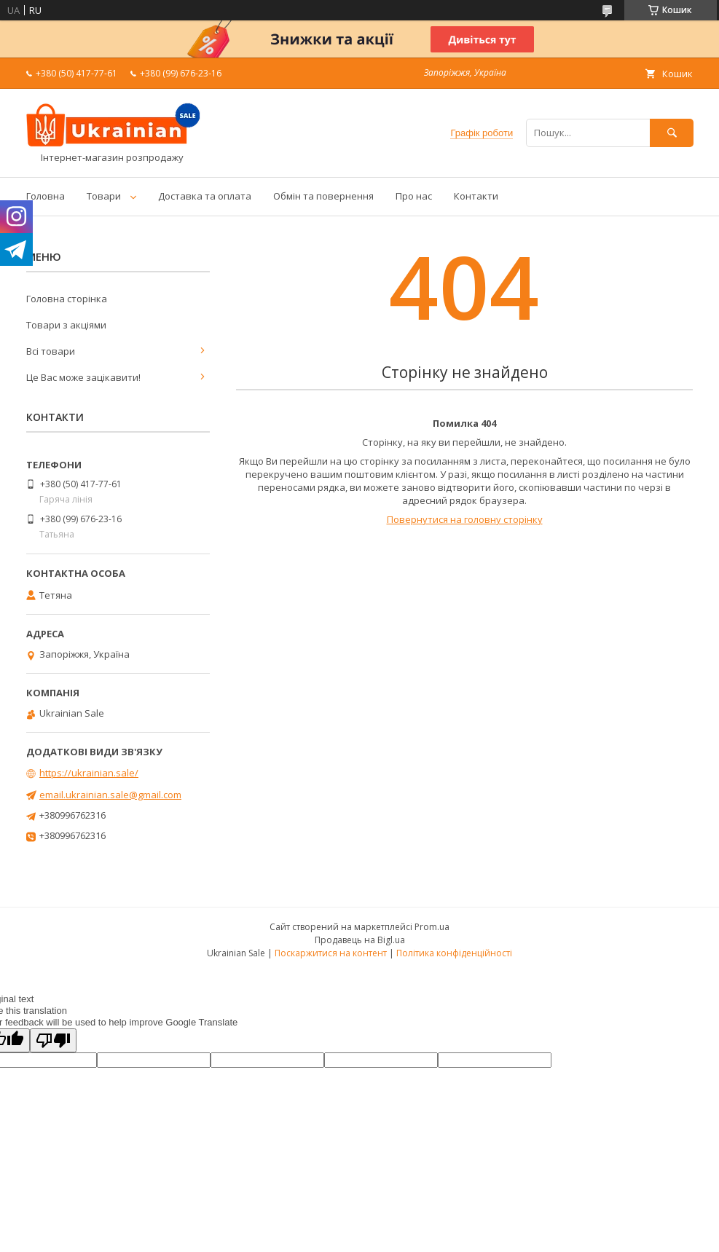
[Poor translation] (53, 1040)
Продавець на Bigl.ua (360, 940)
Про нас (414, 195)
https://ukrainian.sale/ (88, 773)
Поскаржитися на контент (331, 953)
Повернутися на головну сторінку (465, 519)
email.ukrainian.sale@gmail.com (110, 794)
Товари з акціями (66, 324)
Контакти (476, 195)
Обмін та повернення (323, 195)
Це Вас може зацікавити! (83, 377)
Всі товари (50, 351)
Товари (104, 195)
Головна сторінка (66, 298)
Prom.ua (431, 927)
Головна (45, 195)
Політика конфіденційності (454, 953)
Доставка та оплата (204, 195)
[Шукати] (672, 133)
